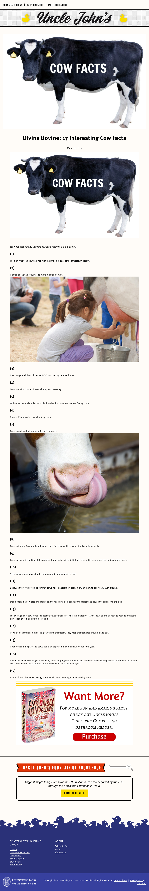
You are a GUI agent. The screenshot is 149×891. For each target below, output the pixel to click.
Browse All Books (12, 4)
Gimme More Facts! (74, 792)
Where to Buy (62, 846)
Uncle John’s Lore (57, 4)
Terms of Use (120, 881)
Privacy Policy (137, 881)
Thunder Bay (16, 865)
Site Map (141, 884)
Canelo (13, 850)
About (59, 841)
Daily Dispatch (35, 4)
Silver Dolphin (17, 859)
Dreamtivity (15, 856)
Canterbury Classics (20, 853)
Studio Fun (15, 862)
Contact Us (60, 852)
